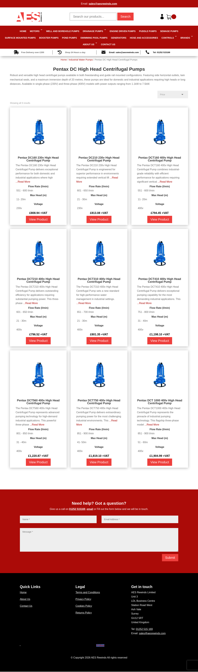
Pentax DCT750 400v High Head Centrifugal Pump (99, 402)
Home (23, 31)
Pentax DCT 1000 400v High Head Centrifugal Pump (159, 402)
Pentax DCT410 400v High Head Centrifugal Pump (159, 280)
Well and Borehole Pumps (62, 31)
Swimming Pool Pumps (94, 38)
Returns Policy (83, 612)
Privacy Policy (83, 599)
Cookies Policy (83, 606)
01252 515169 (77, 509)
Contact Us (108, 44)
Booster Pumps (49, 38)
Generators (118, 38)
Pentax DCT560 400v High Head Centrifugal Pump (38, 402)
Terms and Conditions (87, 592)
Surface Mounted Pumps (20, 38)
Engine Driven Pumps (123, 31)
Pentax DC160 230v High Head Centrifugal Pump (38, 159)
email (90, 509)
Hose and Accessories (144, 38)
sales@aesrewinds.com (103, 3)
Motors (34, 31)
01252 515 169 (144, 629)
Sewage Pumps (169, 31)
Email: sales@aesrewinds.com (124, 52)
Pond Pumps (69, 38)
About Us (88, 44)
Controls (168, 38)
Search (125, 16)
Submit (170, 557)
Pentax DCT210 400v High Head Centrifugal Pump (38, 280)
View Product (38, 219)
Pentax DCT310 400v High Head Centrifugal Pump (99, 280)
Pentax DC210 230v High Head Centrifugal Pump (98, 159)
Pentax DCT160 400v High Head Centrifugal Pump (159, 159)
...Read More (23, 181)
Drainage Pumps (93, 31)
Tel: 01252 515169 (161, 52)
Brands (185, 38)
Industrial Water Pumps (81, 59)
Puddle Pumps (148, 31)
